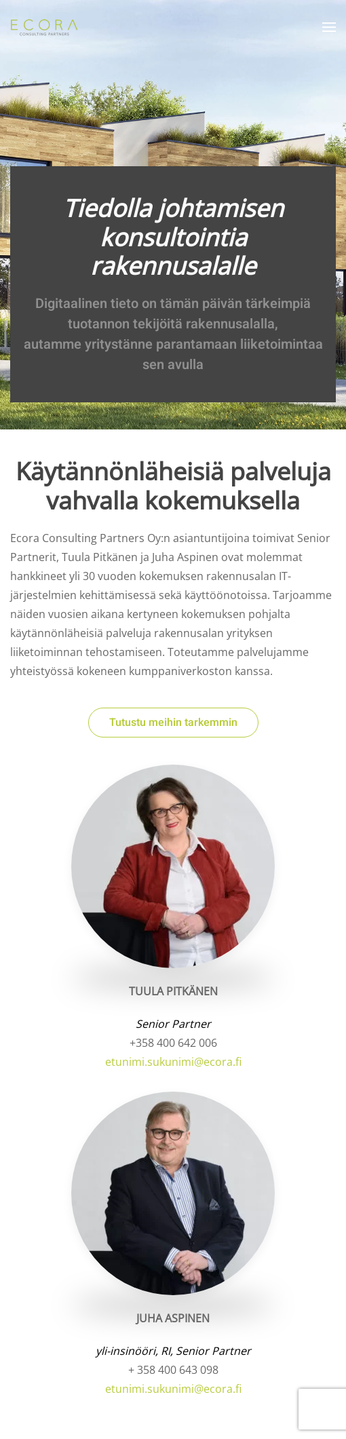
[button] (329, 27)
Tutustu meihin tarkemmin (173, 722)
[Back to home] (45, 27)
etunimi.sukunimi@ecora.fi (173, 1061)
